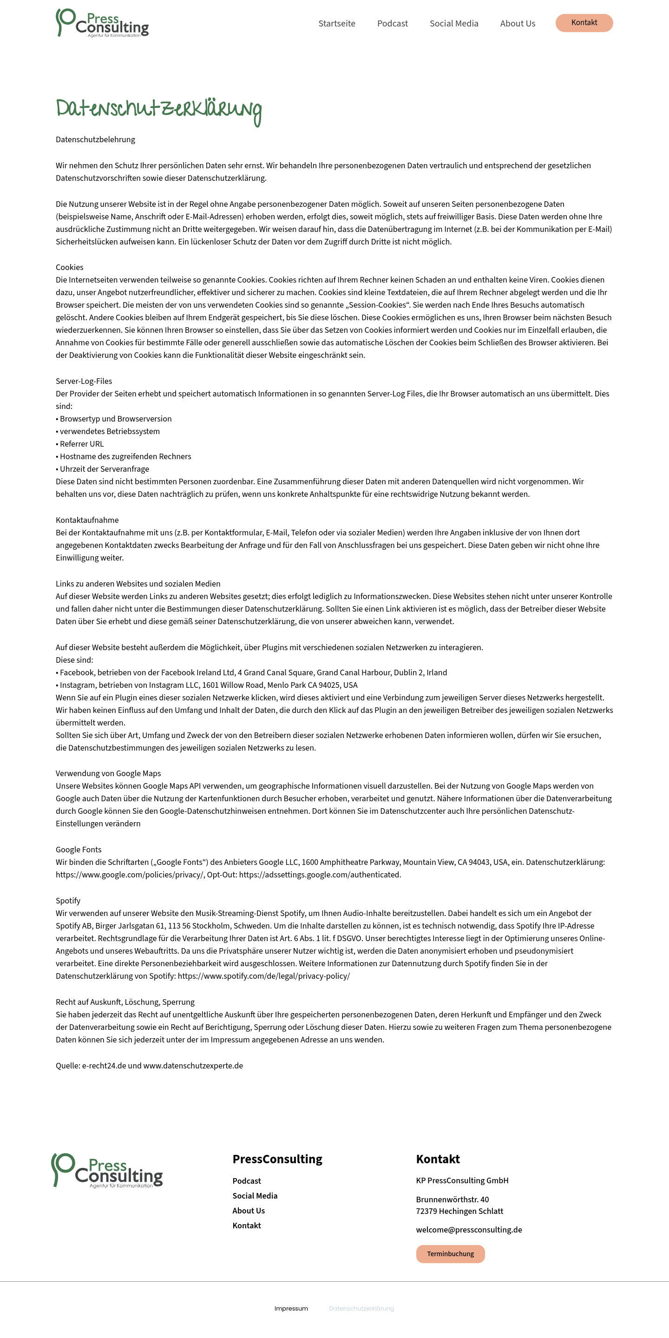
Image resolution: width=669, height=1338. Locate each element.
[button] (584, 23)
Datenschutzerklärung (361, 1308)
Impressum (291, 1308)
